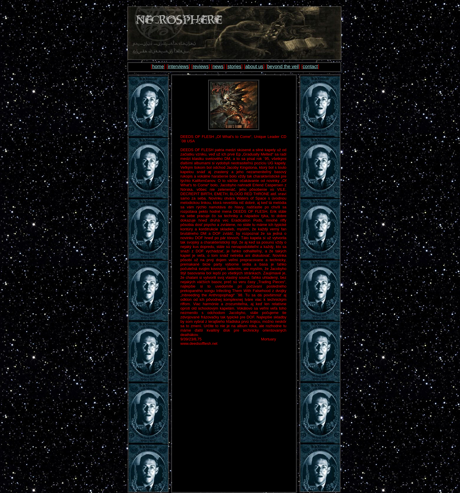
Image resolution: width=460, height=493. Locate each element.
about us (254, 66)
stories (234, 66)
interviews (178, 66)
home (158, 66)
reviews (201, 66)
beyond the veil (283, 66)
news (217, 66)
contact (310, 66)
